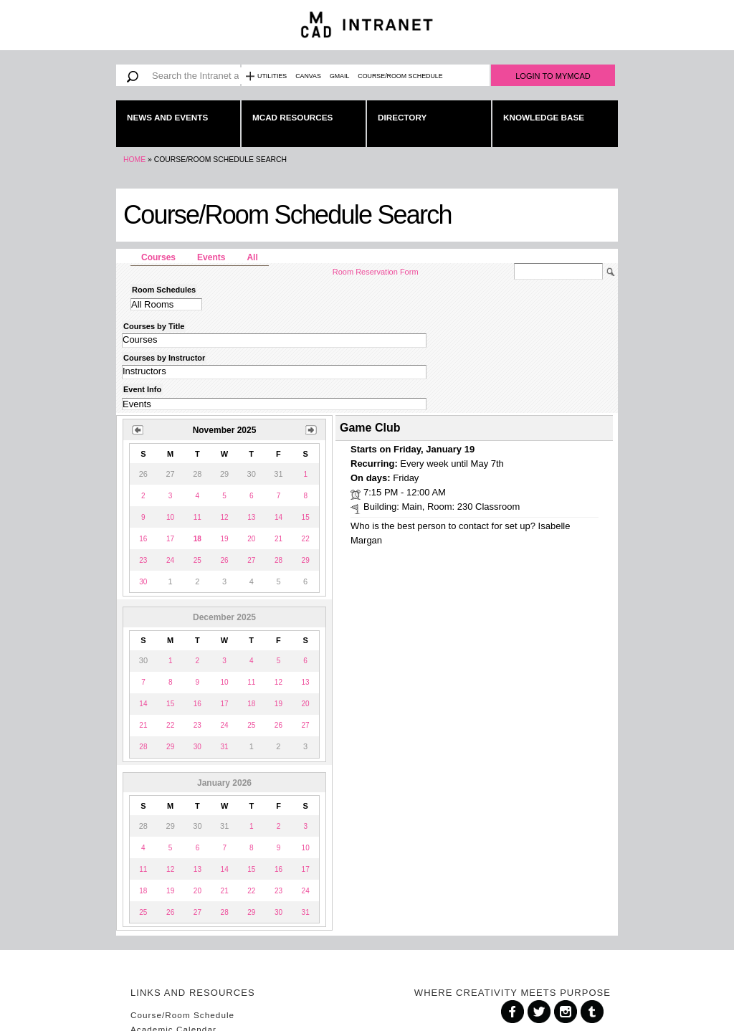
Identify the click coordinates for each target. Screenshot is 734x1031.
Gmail (339, 76)
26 (224, 560)
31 (224, 747)
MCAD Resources (292, 117)
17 (170, 539)
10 (170, 517)
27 (251, 560)
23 (143, 560)
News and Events (167, 117)
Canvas (308, 76)
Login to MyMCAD (553, 76)
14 (278, 517)
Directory (402, 117)
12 (224, 517)
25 (197, 560)
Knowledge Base (543, 117)
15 (306, 517)
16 (143, 539)
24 (170, 560)
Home (134, 159)
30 (143, 582)
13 (251, 517)
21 (278, 539)
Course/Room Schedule (400, 76)
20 (251, 539)
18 (251, 704)
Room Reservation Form (376, 271)
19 (224, 539)
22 (306, 539)
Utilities (272, 76)
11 (197, 517)
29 (306, 560)
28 (278, 560)
